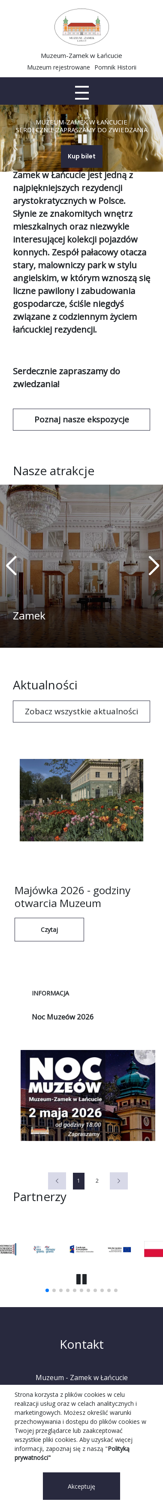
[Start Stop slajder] (82, 139)
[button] (153, 566)
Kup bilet (82, 156)
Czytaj (49, 929)
